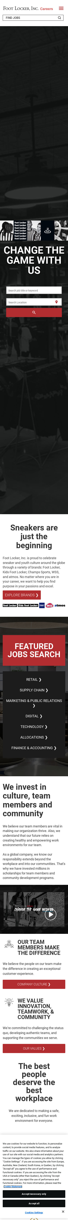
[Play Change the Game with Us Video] (50, 914)
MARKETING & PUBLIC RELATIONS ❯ (34, 703)
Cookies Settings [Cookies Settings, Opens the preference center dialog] (34, 1212)
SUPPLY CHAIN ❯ (34, 690)
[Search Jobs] (59, 18)
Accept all (34, 1203)
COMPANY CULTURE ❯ (34, 984)
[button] (34, 909)
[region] (34, 1176)
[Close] (63, 1212)
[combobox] (34, 290)
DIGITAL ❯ (34, 716)
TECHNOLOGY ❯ (34, 726)
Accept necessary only (34, 1194)
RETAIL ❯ (34, 679)
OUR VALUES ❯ (34, 1048)
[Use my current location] (56, 302)
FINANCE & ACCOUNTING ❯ (34, 748)
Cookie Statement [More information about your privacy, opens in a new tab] (13, 1186)
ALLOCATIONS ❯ (34, 737)
